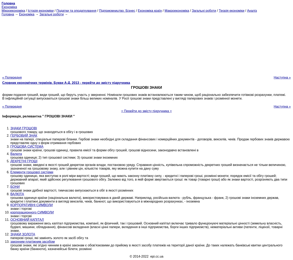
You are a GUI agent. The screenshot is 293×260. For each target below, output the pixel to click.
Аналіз (252, 10)
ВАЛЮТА (17, 194)
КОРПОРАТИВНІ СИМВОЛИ (31, 205)
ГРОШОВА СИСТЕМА (26, 146)
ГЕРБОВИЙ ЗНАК (23, 135)
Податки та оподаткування (76, 10)
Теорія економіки (231, 10)
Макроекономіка (177, 10)
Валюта (16, 154)
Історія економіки (41, 10)
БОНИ (15, 186)
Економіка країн (150, 10)
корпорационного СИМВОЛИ (32, 212)
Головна (8, 14)
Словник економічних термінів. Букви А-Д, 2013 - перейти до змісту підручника (66, 82)
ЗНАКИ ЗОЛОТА (22, 234)
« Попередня (12, 77)
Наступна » (282, 77)
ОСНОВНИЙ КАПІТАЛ (27, 219)
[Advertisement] (146, 44)
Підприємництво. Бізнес (117, 10)
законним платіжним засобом (32, 241)
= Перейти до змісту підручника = (146, 111)
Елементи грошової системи (31, 172)
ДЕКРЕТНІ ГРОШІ (23, 161)
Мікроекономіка (13, 10)
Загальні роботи (204, 10)
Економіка (9, 7)
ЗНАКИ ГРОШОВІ (23, 128)
